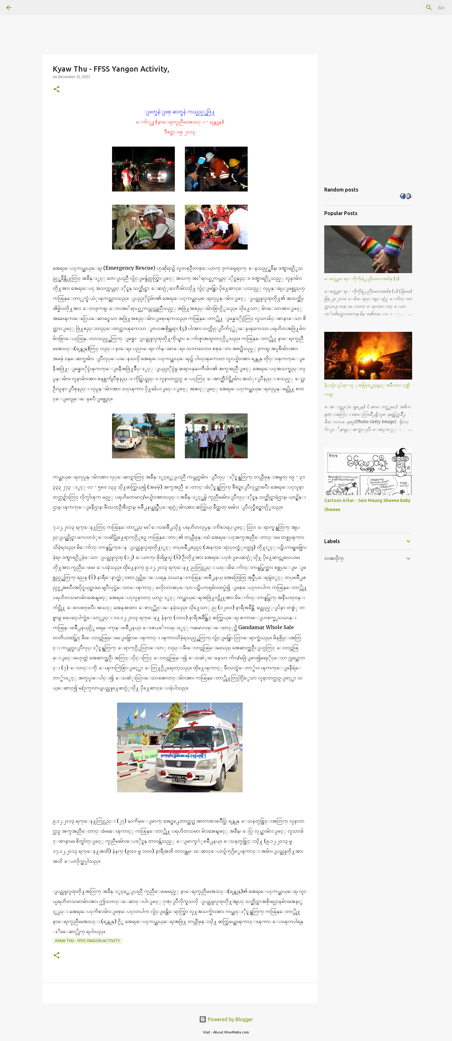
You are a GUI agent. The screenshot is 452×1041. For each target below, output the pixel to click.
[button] (56, 89)
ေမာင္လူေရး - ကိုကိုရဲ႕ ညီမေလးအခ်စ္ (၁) (361, 278)
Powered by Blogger (226, 1019)
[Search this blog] (414, 7)
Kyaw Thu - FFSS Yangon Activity (87, 941)
